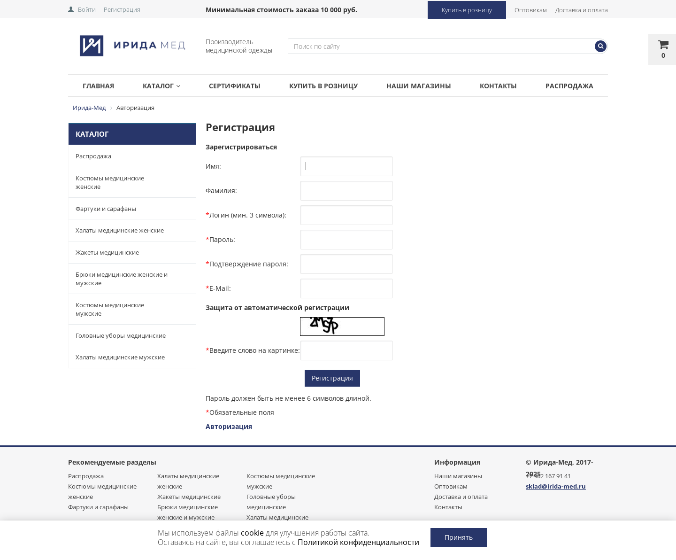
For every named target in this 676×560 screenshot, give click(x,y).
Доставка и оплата (581, 10)
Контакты (498, 85)
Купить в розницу (467, 10)
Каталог (161, 85)
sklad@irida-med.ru (556, 486)
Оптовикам (531, 10)
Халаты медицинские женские (120, 230)
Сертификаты (235, 85)
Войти (87, 9)
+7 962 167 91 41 (548, 476)
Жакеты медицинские (107, 252)
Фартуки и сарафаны (106, 208)
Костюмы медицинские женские (110, 182)
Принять (459, 537)
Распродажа (569, 85)
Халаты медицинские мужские (120, 357)
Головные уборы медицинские (121, 335)
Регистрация (122, 9)
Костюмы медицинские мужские (110, 309)
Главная (98, 85)
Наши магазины (418, 85)
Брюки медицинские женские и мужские (122, 279)
